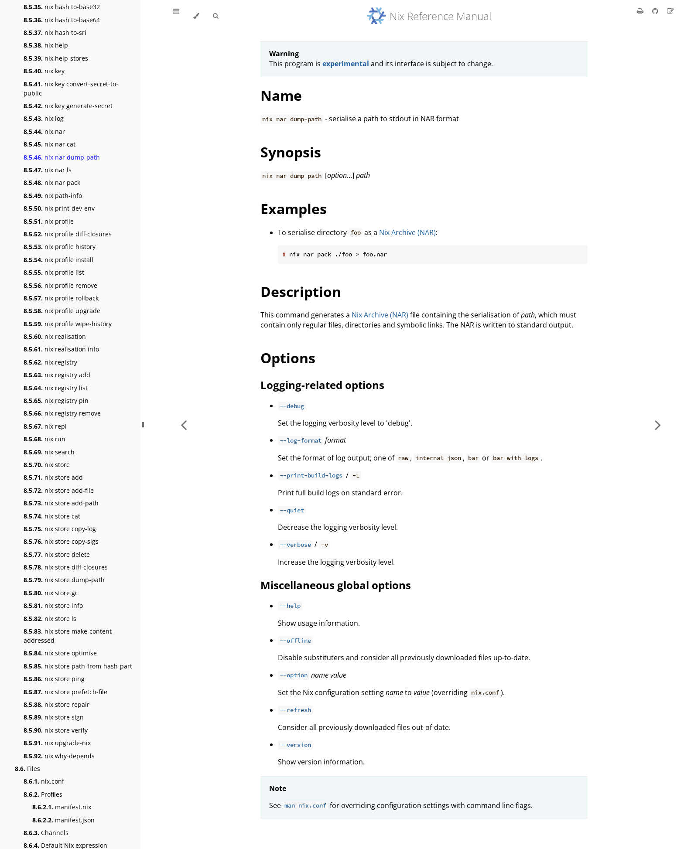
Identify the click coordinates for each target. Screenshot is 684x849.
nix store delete (57, 554)
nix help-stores (56, 58)
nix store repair (56, 704)
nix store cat (52, 516)
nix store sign (54, 717)
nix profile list (54, 272)
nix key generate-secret (68, 106)
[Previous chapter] (183, 424)
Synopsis (290, 152)
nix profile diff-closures (68, 234)
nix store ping (54, 679)
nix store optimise (60, 653)
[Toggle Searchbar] (215, 16)
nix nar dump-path (62, 157)
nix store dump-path (64, 580)
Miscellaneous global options (335, 585)
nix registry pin (56, 400)
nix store (47, 464)
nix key (44, 71)
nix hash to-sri (55, 32)
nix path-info (53, 195)
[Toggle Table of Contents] (176, 16)
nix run (44, 439)
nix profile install (58, 260)
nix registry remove (62, 413)
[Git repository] (656, 11)
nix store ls (50, 618)
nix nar (44, 131)
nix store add (53, 477)
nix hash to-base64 (62, 20)
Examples (293, 208)
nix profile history (60, 246)
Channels (46, 833)
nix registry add (57, 375)
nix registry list (56, 388)
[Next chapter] (657, 424)
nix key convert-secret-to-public (71, 88)
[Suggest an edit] (670, 11)
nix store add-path (61, 503)
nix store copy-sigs (61, 541)
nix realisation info (61, 349)
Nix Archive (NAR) (407, 232)
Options (287, 357)
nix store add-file (59, 490)
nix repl (45, 426)
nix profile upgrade (62, 311)
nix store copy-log (60, 529)
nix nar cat (49, 144)
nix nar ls (48, 170)
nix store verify (56, 730)
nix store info (53, 605)
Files (27, 768)
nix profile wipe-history (68, 324)
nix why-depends (59, 756)
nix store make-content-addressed (69, 635)
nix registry (50, 362)
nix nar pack (52, 182)
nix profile (49, 221)
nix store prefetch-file (65, 692)
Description (300, 291)
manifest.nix (61, 807)
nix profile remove (60, 285)
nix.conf (44, 781)
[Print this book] (641, 11)
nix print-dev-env (59, 208)
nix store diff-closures (66, 567)
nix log (44, 118)
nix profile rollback (61, 298)
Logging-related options (322, 385)
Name (281, 95)
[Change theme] (196, 16)
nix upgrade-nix (57, 743)
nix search (49, 452)
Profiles (43, 794)
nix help (46, 45)
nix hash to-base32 (62, 7)
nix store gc (51, 593)
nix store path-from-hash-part (78, 666)
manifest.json (63, 820)
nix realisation (55, 336)
